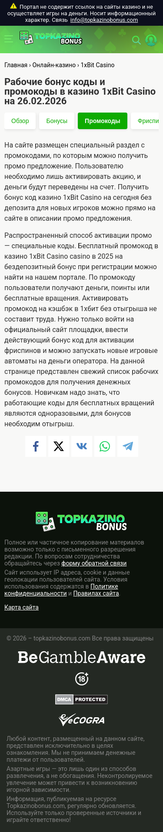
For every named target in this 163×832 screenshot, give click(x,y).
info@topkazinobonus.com (104, 20)
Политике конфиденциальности (61, 590)
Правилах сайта (96, 593)
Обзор (20, 120)
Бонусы (56, 120)
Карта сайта (21, 607)
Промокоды (102, 120)
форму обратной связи (93, 563)
